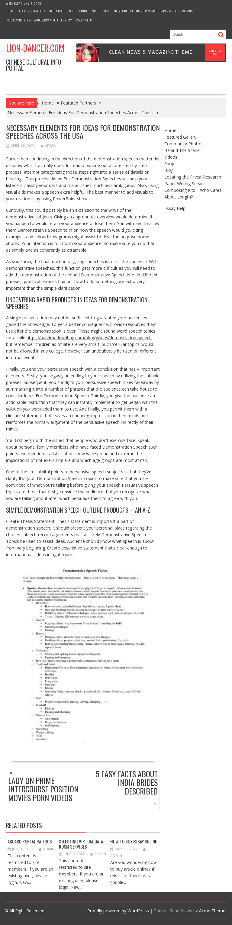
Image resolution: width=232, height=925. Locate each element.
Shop (95, 11)
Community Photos (183, 144)
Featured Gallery (32, 11)
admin (48, 145)
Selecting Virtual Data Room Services (81, 844)
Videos (84, 11)
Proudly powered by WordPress (118, 911)
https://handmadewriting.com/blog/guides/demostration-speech (89, 337)
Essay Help (84, 20)
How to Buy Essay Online (133, 841)
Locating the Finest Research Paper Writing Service (153, 11)
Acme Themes (213, 911)
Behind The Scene (62, 11)
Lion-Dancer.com (35, 48)
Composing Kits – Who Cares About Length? (40, 20)
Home (11, 11)
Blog (106, 11)
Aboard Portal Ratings (30, 841)
